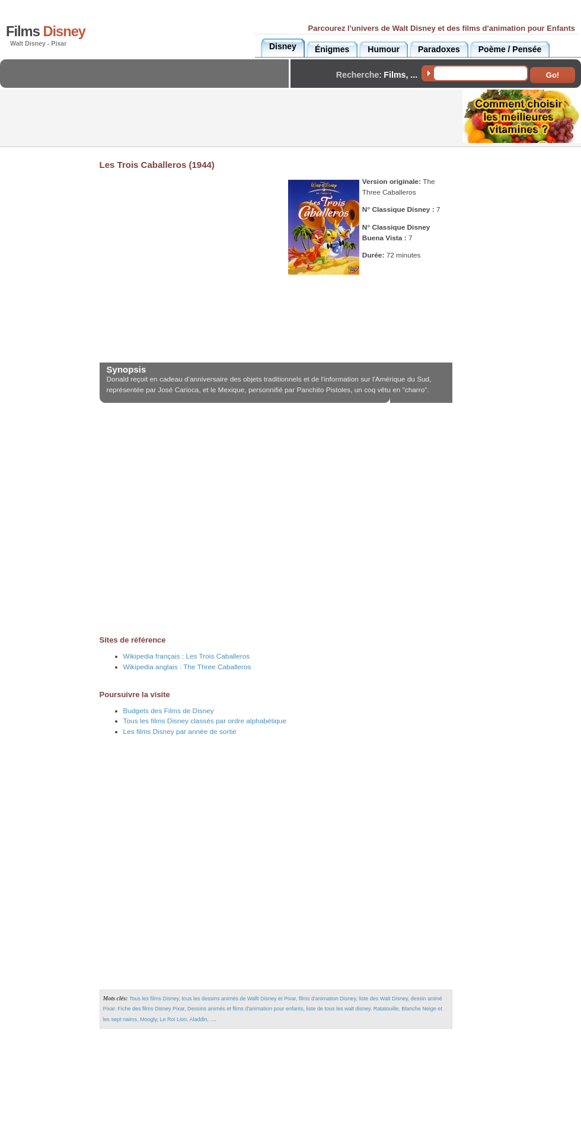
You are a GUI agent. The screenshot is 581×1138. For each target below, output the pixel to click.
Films (45, 31)
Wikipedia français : (186, 656)
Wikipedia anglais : (187, 667)
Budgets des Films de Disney (168, 711)
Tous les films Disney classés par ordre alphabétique (204, 721)
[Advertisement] (147, 83)
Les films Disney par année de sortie (180, 731)
